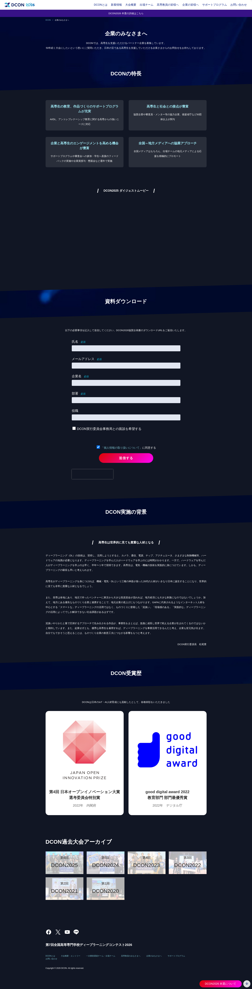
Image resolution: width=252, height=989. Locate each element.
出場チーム (146, 4)
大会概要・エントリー (70, 956)
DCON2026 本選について (220, 983)
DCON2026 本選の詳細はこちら (126, 13)
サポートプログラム (214, 4)
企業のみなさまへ (154, 956)
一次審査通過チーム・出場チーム (100, 956)
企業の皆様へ (190, 4)
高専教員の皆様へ (168, 4)
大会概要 (130, 4)
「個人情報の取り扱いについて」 (121, 447)
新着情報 (116, 4)
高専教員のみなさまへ (130, 956)
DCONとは (100, 4)
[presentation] (92, 474)
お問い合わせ (238, 4)
